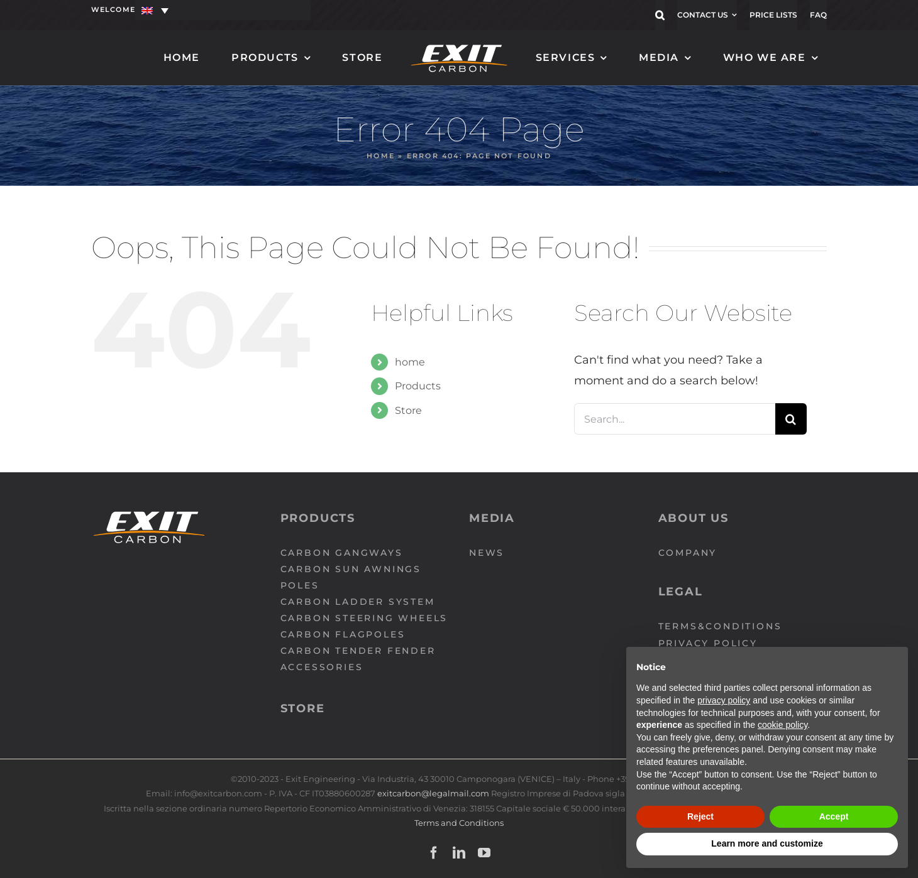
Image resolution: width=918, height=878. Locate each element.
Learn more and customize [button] (766, 843)
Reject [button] (700, 816)
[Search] (791, 419)
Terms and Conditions (459, 823)
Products (418, 386)
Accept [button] (834, 816)
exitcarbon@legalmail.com (434, 793)
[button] (660, 15)
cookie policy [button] (782, 725)
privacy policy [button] (723, 700)
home (410, 362)
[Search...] (674, 419)
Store (408, 410)
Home (381, 155)
